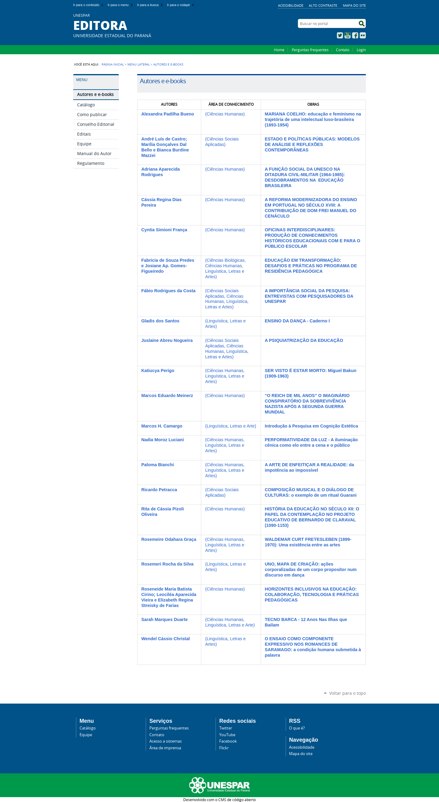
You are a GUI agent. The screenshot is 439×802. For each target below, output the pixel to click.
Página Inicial (113, 64)
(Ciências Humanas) (225, 114)
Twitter (340, 35)
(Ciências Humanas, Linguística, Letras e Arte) (230, 622)
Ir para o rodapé (181, 5)
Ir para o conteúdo (88, 5)
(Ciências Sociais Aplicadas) (222, 142)
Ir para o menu (121, 5)
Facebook (355, 35)
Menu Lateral (138, 64)
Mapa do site (354, 5)
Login (361, 49)
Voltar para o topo (347, 693)
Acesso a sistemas (165, 741)
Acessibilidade (290, 5)
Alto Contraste (323, 5)
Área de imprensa (165, 748)
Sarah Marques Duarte (164, 619)
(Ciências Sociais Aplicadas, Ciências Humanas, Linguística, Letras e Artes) (226, 299)
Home (279, 49)
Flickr (363, 35)
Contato (342, 49)
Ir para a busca (150, 5)
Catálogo (88, 728)
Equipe (86, 734)
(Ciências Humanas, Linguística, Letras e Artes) (224, 376)
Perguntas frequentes (310, 49)
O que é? (297, 728)
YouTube (347, 35)
